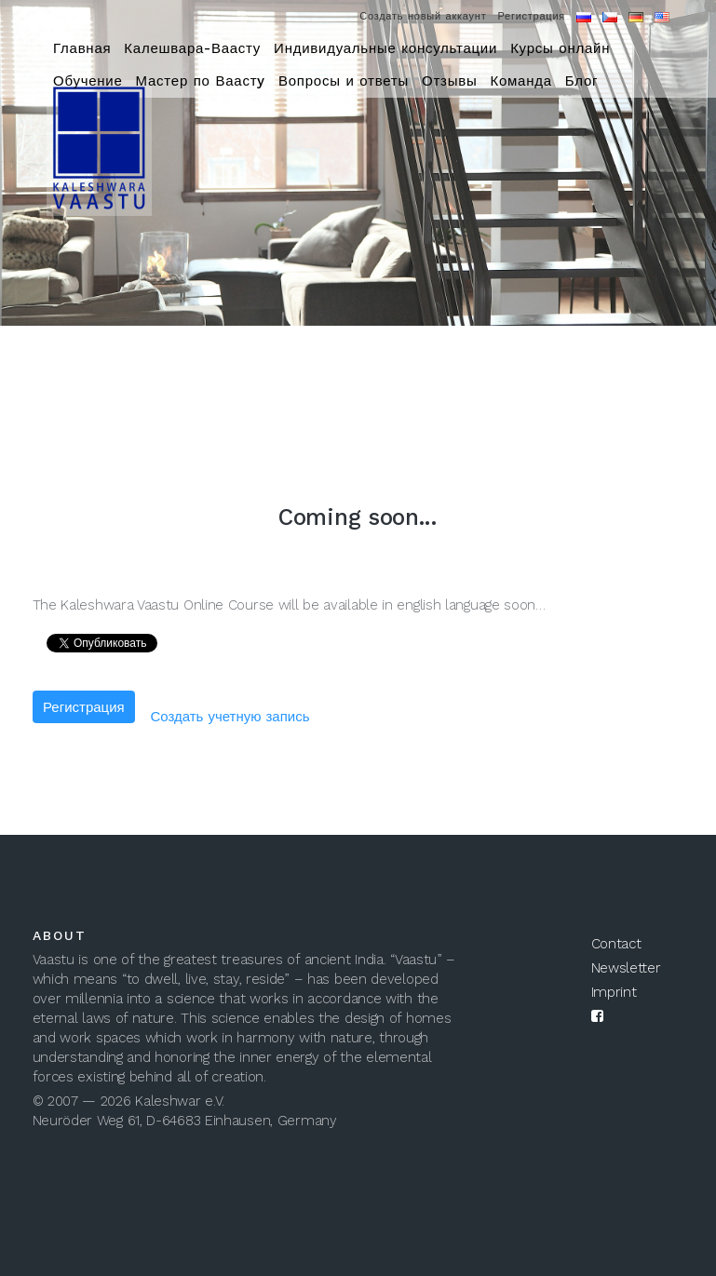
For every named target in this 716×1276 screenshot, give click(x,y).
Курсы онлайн (560, 48)
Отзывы (449, 81)
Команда (520, 81)
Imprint (614, 992)
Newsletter (626, 968)
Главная (82, 48)
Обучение (88, 81)
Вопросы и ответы (343, 81)
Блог (581, 81)
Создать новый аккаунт (422, 16)
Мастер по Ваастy (200, 81)
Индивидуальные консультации (385, 48)
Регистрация (531, 16)
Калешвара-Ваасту (192, 48)
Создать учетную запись (229, 716)
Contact (616, 943)
